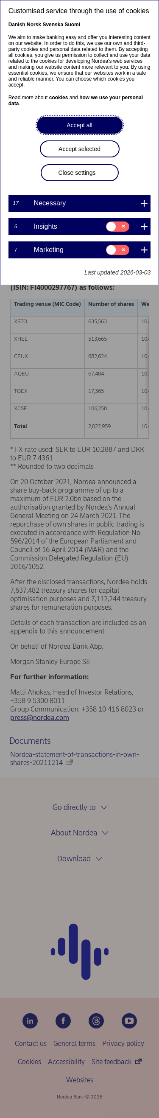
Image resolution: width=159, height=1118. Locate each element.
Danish (16, 25)
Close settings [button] (77, 172)
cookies (58, 98)
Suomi (72, 25)
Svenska (52, 25)
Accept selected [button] (79, 149)
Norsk (34, 25)
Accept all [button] (79, 125)
